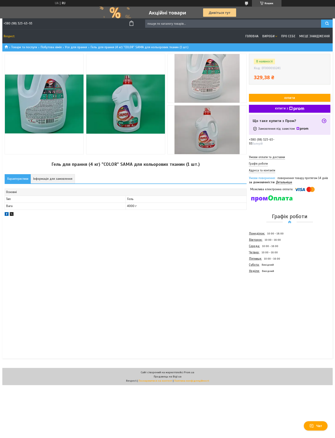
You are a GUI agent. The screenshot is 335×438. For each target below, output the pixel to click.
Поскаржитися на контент (155, 380)
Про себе (288, 36)
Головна (251, 36)
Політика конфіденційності (191, 380)
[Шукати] (327, 24)
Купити (289, 98)
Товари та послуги (24, 47)
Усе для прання (76, 47)
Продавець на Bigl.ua (167, 376)
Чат (315, 426)
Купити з (289, 109)
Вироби (268, 36)
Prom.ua (189, 372)
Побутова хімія (51, 47)
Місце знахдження (314, 36)
